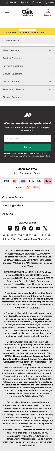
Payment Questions (13, 66)
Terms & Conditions (27, 239)
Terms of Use (44, 239)
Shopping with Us (12, 205)
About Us (7, 213)
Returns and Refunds (13, 89)
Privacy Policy (24, 235)
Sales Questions (11, 50)
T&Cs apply (35, 307)
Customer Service (12, 81)
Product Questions (12, 58)
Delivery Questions (12, 73)
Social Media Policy (41, 235)
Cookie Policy (9, 235)
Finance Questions (12, 97)
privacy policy (9, 156)
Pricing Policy (9, 239)
